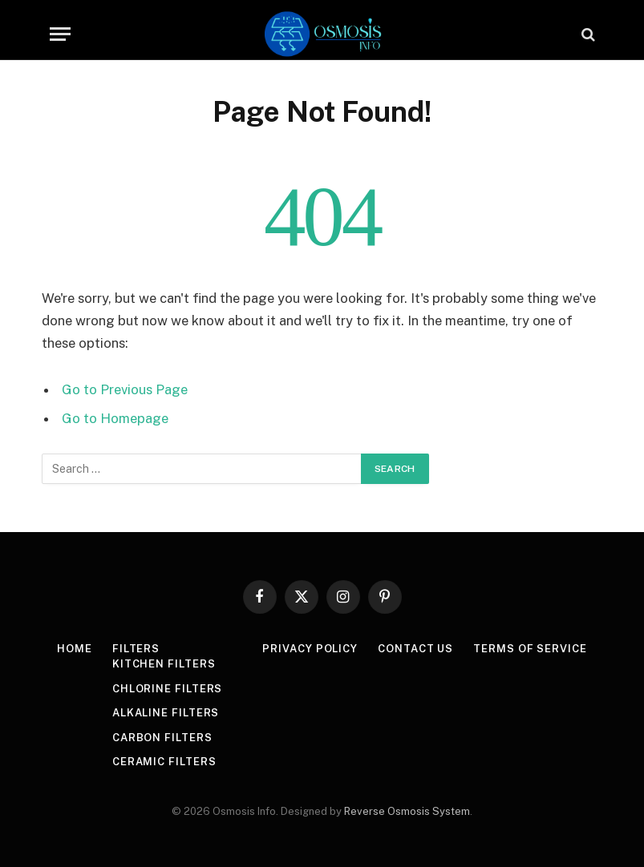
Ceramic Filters (164, 762)
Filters (136, 649)
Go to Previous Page (125, 389)
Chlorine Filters (167, 689)
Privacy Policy (310, 649)
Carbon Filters (162, 738)
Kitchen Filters (164, 664)
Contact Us (415, 649)
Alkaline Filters (166, 713)
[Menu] (60, 34)
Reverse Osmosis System (407, 811)
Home (74, 649)
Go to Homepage (115, 418)
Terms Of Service (530, 649)
